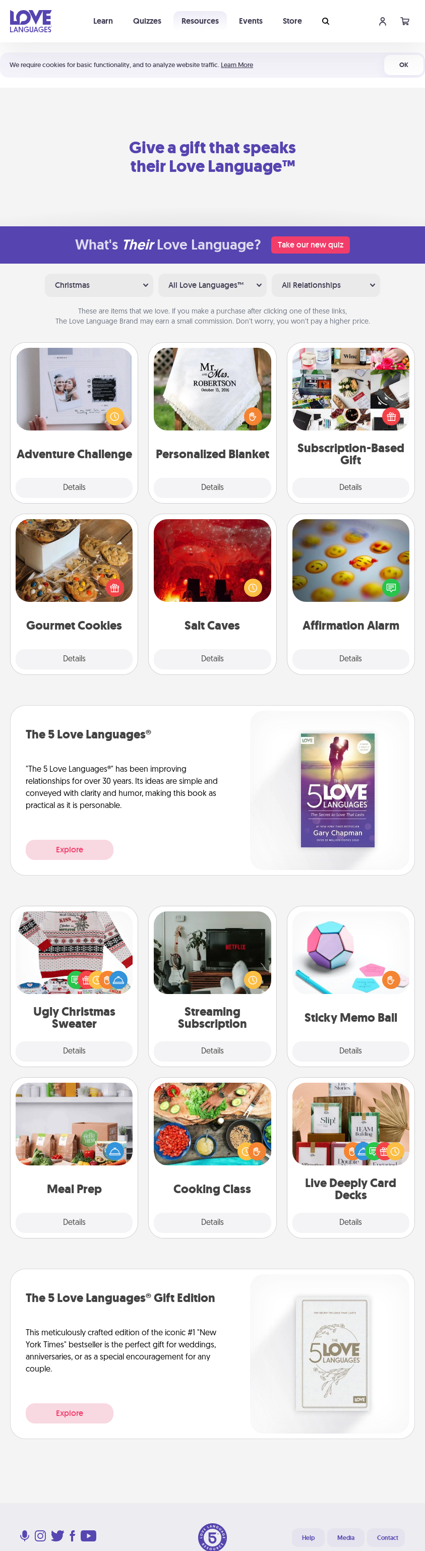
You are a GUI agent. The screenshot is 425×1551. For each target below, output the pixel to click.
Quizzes (147, 21)
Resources (200, 21)
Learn (103, 21)
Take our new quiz (310, 244)
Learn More (237, 64)
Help (308, 1538)
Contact (387, 1538)
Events (251, 21)
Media (345, 1538)
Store (292, 21)
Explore (69, 849)
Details (74, 488)
